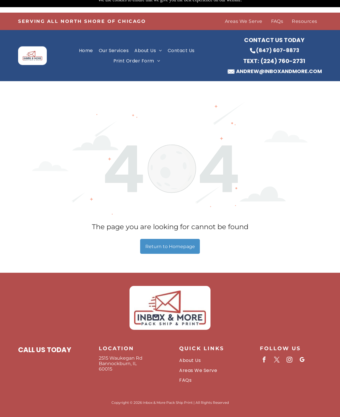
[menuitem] (244, 9)
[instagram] (289, 346)
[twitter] (277, 346)
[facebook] (264, 346)
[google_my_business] (302, 346)
